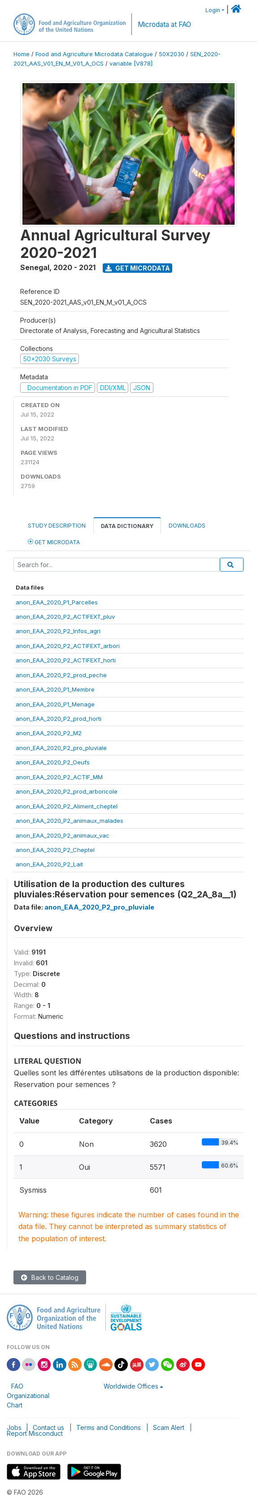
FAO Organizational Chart (28, 1395)
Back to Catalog (49, 1277)
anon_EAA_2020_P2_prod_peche (61, 675)
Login (212, 10)
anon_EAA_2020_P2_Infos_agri (58, 631)
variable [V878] (130, 63)
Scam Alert (168, 1427)
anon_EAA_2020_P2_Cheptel (55, 849)
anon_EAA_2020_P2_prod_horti (58, 718)
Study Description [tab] (57, 525)
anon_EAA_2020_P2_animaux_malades (69, 820)
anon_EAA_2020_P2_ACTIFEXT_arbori (68, 645)
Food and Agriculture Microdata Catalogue (94, 54)
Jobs (14, 1427)
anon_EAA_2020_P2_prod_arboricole (67, 791)
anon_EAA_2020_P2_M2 (49, 733)
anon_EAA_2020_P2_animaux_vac (62, 835)
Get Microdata (137, 268)
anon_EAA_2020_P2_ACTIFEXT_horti (66, 660)
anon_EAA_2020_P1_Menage (55, 704)
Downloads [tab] (187, 525)
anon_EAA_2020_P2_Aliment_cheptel (67, 806)
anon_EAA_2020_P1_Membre (55, 689)
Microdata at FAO (164, 24)
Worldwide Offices (131, 1386)
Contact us (48, 1427)
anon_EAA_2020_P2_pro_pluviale (61, 747)
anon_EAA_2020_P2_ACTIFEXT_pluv (65, 616)
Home (21, 54)
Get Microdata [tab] (54, 542)
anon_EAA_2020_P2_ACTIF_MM (59, 777)
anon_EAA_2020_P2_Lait (49, 864)
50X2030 (171, 54)
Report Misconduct (35, 1433)
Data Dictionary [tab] (127, 526)
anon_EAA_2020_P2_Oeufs (53, 762)
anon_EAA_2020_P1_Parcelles (57, 602)
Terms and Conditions (108, 1427)
